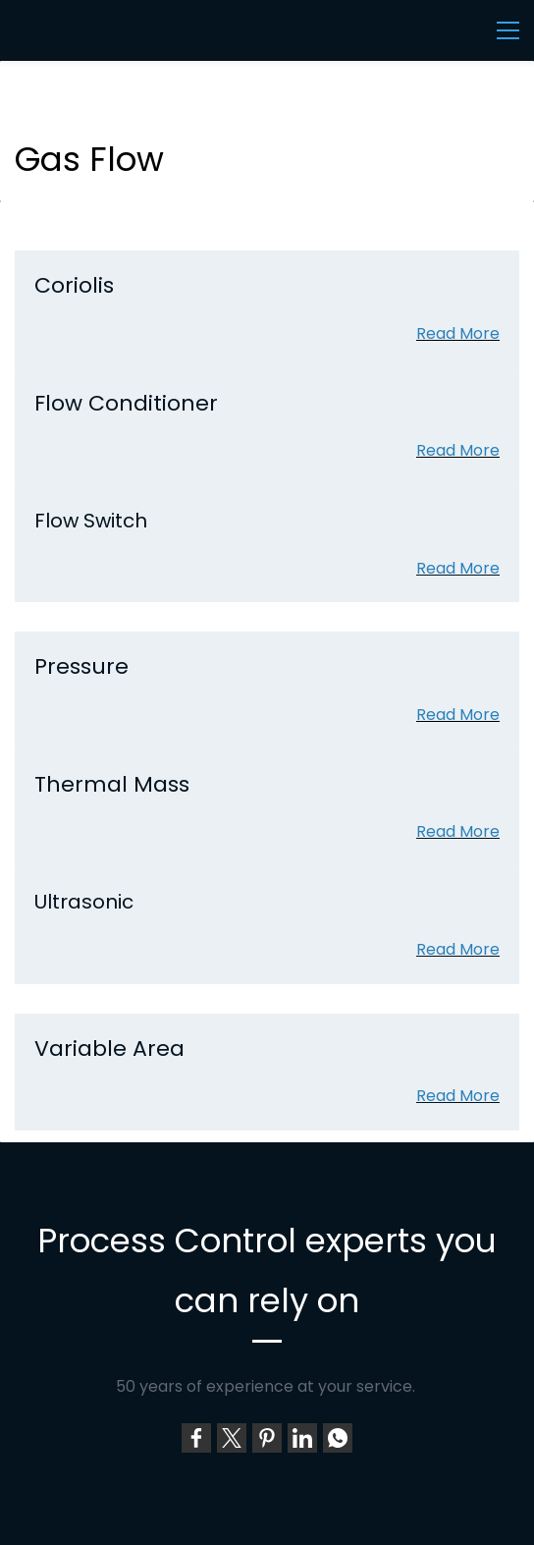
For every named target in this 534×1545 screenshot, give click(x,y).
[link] (196, 1438)
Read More (458, 333)
